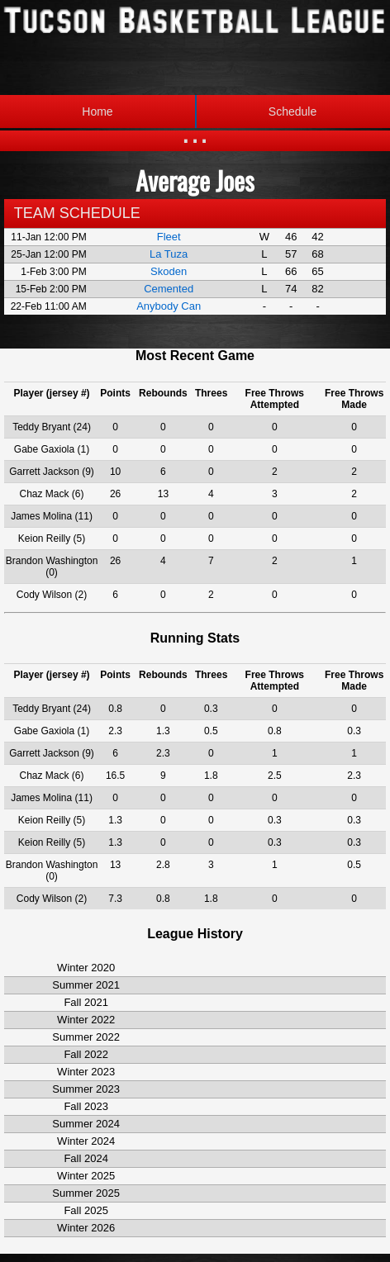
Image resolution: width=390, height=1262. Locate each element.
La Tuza (169, 254)
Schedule (255, 111)
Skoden (168, 271)
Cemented (168, 288)
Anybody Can (168, 306)
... (194, 131)
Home (97, 111)
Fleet (169, 236)
